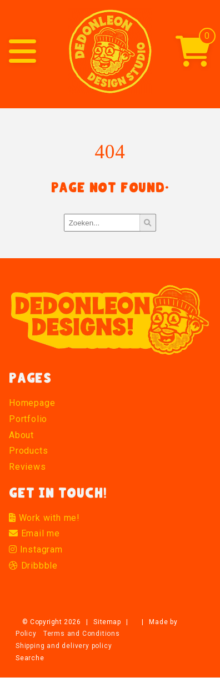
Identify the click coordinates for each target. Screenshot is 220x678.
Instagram (36, 549)
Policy (26, 633)
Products (28, 450)
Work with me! (44, 518)
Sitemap (107, 622)
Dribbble (33, 565)
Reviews (27, 466)
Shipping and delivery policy (64, 646)
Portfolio (28, 419)
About (21, 435)
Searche (30, 658)
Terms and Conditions (81, 633)
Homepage (32, 403)
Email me (34, 533)
